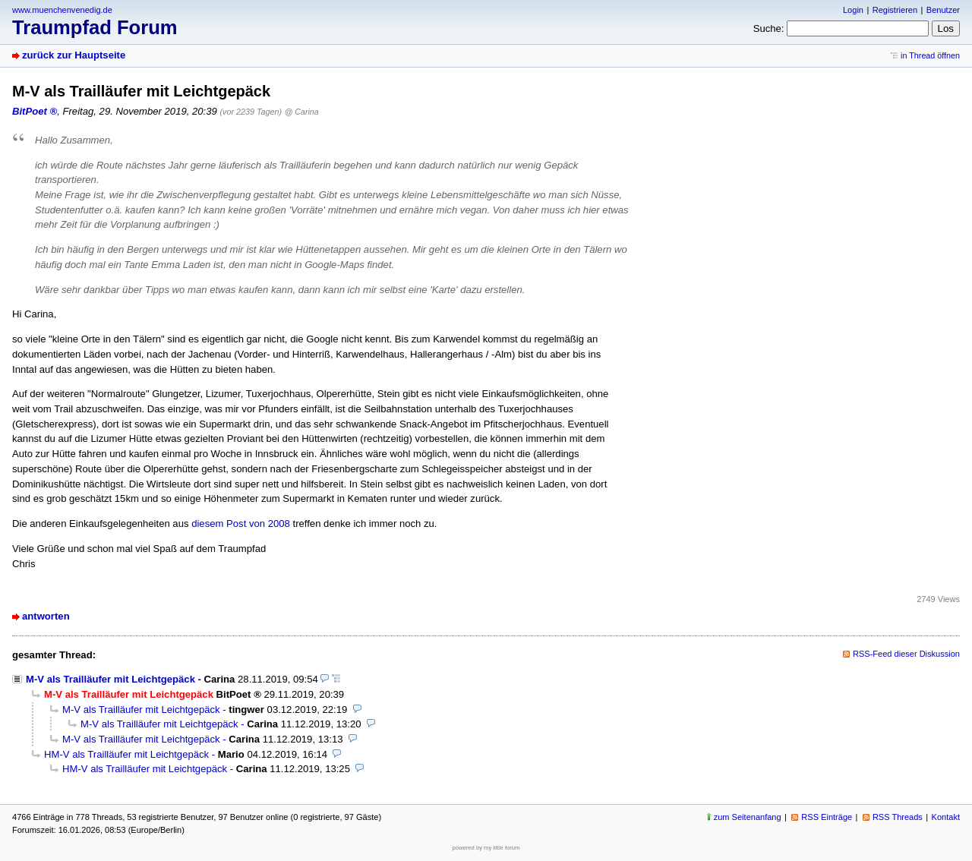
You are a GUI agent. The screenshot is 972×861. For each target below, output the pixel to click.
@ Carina (302, 111)
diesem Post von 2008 (240, 523)
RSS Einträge (826, 817)
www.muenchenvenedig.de (62, 9)
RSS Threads (898, 817)
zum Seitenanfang (747, 817)
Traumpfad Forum (95, 27)
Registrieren (895, 9)
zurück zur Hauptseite (73, 55)
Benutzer (943, 9)
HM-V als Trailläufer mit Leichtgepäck (126, 754)
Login (853, 9)
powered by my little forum (486, 847)
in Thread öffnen (930, 55)
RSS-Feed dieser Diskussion (906, 653)
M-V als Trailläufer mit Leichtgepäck (110, 679)
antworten (46, 616)
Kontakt (946, 817)
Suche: (768, 28)
